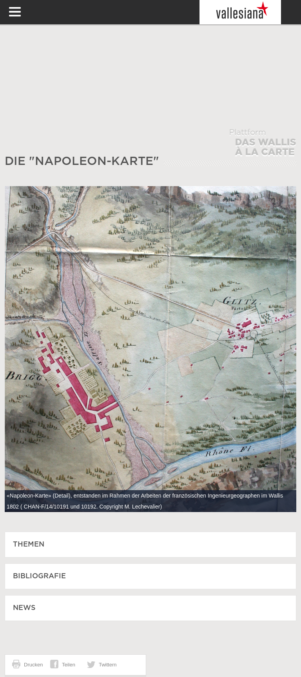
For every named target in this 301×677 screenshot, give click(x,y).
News (24, 608)
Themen (28, 544)
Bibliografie (39, 576)
